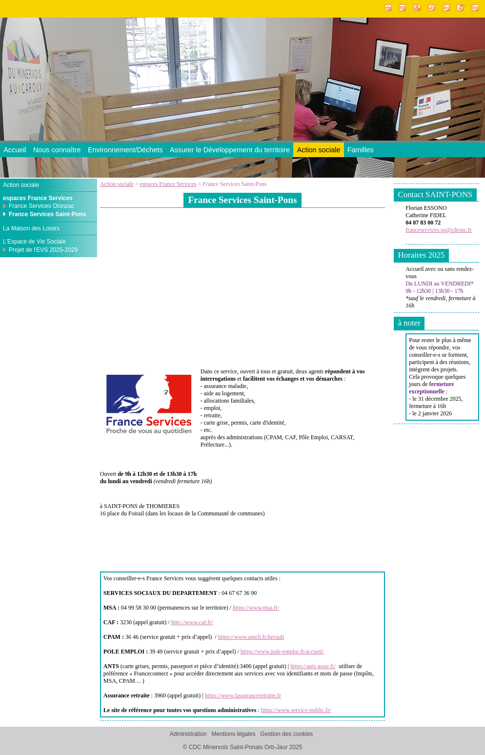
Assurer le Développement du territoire (230, 150)
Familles (360, 150)
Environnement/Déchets (125, 150)
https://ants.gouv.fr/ (313, 666)
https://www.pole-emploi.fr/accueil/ (282, 651)
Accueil (14, 150)
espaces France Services (168, 184)
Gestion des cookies (286, 734)
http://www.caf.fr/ (192, 622)
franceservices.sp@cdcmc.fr (438, 229)
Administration (188, 734)
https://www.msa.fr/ (256, 607)
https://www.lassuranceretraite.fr (243, 695)
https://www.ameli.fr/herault (251, 636)
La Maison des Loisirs (31, 228)
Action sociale (319, 150)
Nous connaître (57, 150)
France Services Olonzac (41, 206)
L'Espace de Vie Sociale (34, 241)
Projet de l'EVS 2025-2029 (43, 249)
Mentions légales (233, 734)
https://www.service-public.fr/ (296, 710)
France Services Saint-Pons (47, 214)
